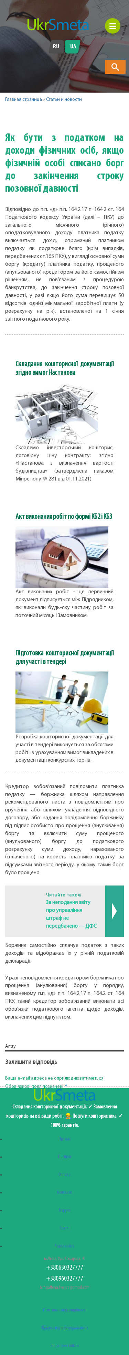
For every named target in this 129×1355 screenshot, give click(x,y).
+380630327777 (64, 1267)
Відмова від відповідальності (64, 1328)
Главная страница (23, 99)
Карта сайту (64, 1246)
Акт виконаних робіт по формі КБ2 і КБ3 (63, 517)
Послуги (64, 1157)
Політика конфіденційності (64, 1310)
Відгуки (65, 1210)
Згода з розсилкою (65, 1345)
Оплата (64, 1174)
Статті (64, 1228)
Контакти (64, 1192)
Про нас (64, 1139)
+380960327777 (64, 1278)
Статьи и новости (64, 99)
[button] (40, 116)
